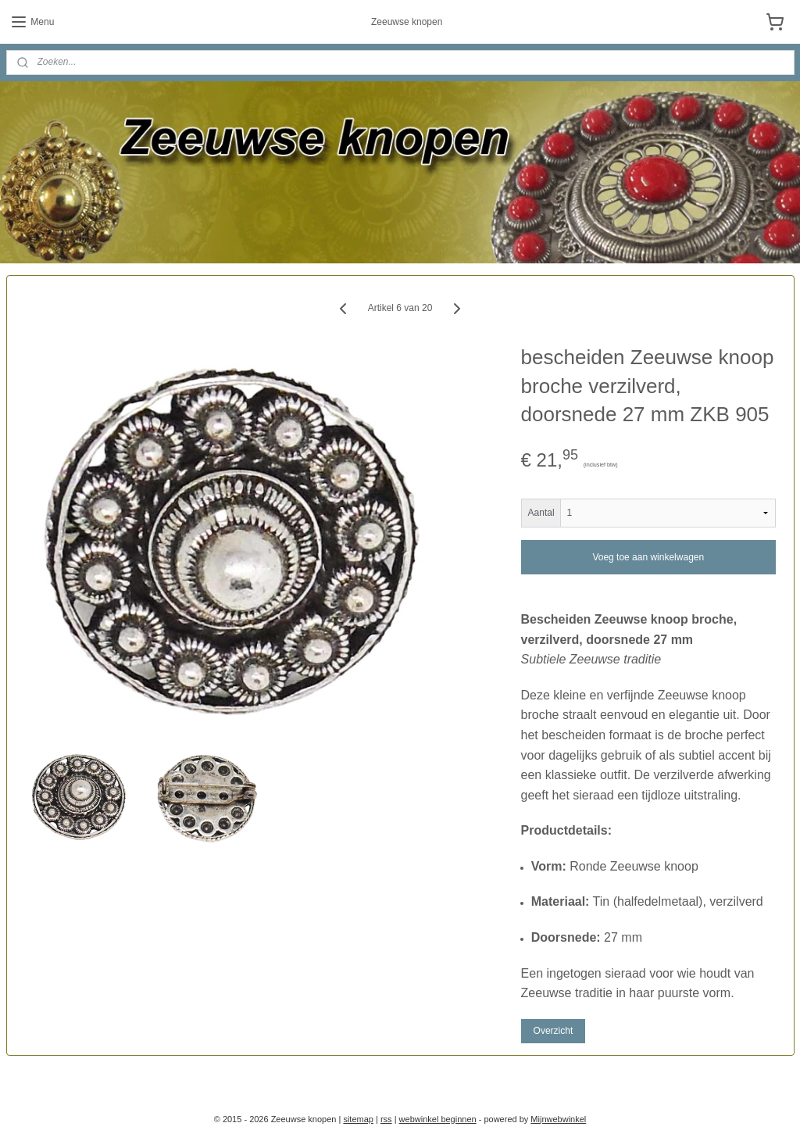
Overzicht (553, 1030)
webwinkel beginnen (438, 1119)
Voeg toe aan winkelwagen (648, 557)
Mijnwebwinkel (558, 1119)
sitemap (358, 1119)
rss (386, 1119)
